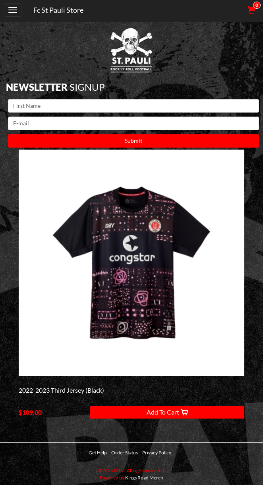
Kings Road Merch (144, 478)
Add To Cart (167, 412)
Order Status (124, 453)
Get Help (98, 453)
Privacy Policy (156, 453)
